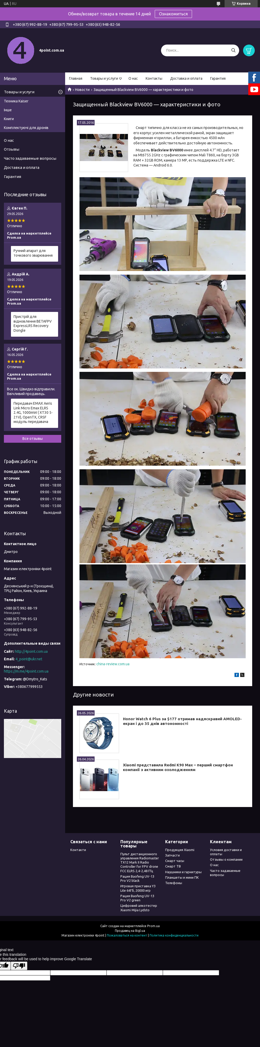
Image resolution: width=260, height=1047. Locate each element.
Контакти (78, 850)
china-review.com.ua (112, 664)
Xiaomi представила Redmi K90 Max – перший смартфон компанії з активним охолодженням (178, 767)
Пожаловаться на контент (127, 935)
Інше (8, 110)
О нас (133, 78)
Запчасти (172, 855)
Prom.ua (153, 926)
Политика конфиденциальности (174, 935)
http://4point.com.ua (31, 651)
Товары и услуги (104, 78)
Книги (9, 119)
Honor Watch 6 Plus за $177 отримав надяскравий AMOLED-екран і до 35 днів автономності (182, 721)
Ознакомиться (173, 13)
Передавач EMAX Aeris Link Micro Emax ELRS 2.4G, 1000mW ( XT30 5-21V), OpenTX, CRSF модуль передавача (33, 412)
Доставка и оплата (186, 78)
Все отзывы (32, 438)
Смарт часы (174, 861)
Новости (82, 90)
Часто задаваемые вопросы (30, 158)
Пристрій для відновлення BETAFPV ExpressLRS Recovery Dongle (33, 323)
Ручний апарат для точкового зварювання (33, 253)
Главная (75, 78)
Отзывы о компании (226, 859)
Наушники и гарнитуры (183, 872)
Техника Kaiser (16, 101)
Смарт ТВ (173, 866)
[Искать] (233, 50)
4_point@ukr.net (28, 659)
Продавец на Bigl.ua (130, 930)
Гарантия (218, 78)
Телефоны (173, 883)
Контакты (154, 78)
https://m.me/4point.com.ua (26, 671)
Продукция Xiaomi (179, 850)
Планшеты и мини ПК (182, 877)
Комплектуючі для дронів (26, 128)
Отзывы (11, 149)
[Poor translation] (19, 966)
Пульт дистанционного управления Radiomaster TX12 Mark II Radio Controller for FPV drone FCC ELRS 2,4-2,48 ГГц (139, 862)
